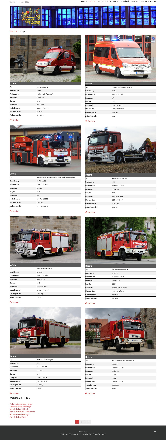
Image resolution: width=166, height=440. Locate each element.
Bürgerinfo (102, 1)
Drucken (14, 120)
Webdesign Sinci (74, 434)
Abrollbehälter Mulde (18, 417)
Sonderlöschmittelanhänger (20, 407)
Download (125, 1)
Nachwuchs (113, 1)
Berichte (144, 1)
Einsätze (134, 1)
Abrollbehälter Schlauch (19, 409)
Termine (153, 1)
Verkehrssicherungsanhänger (21, 404)
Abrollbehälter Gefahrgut (20, 414)
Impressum (83, 431)
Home (82, 1)
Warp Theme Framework (97, 434)
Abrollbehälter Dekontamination (22, 412)
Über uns (91, 1)
